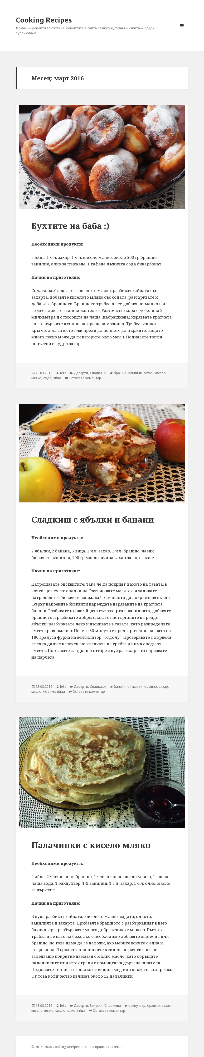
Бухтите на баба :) (70, 225)
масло (36, 691)
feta (63, 373)
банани (120, 686)
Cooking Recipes (44, 19)
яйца (57, 378)
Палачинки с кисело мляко (91, 845)
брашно (120, 373)
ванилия (135, 373)
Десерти (81, 373)
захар (148, 373)
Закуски (96, 1005)
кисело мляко (42, 1010)
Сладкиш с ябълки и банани (92, 519)
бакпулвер (136, 1005)
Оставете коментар (85, 378)
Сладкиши (98, 373)
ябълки (49, 691)
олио (71, 1010)
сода (47, 378)
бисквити (134, 686)
